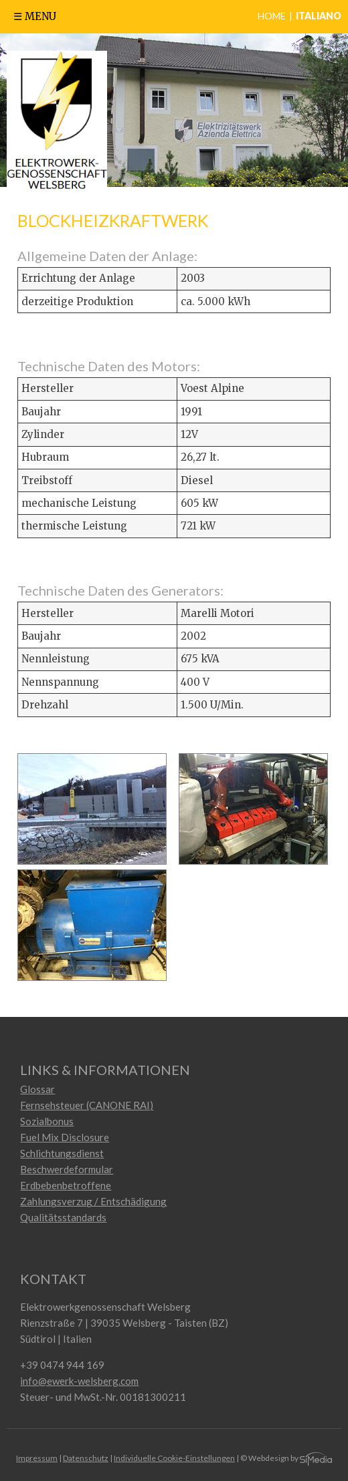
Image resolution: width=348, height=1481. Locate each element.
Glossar (37, 1089)
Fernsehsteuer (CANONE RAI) (86, 1105)
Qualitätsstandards (63, 1217)
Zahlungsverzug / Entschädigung (93, 1201)
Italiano (318, 15)
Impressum (37, 1458)
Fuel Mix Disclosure (64, 1137)
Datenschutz (85, 1458)
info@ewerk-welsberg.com (79, 1381)
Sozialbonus (47, 1121)
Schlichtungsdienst (62, 1153)
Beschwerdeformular (66, 1169)
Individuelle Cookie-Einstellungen (174, 1458)
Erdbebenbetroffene (65, 1185)
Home (272, 15)
